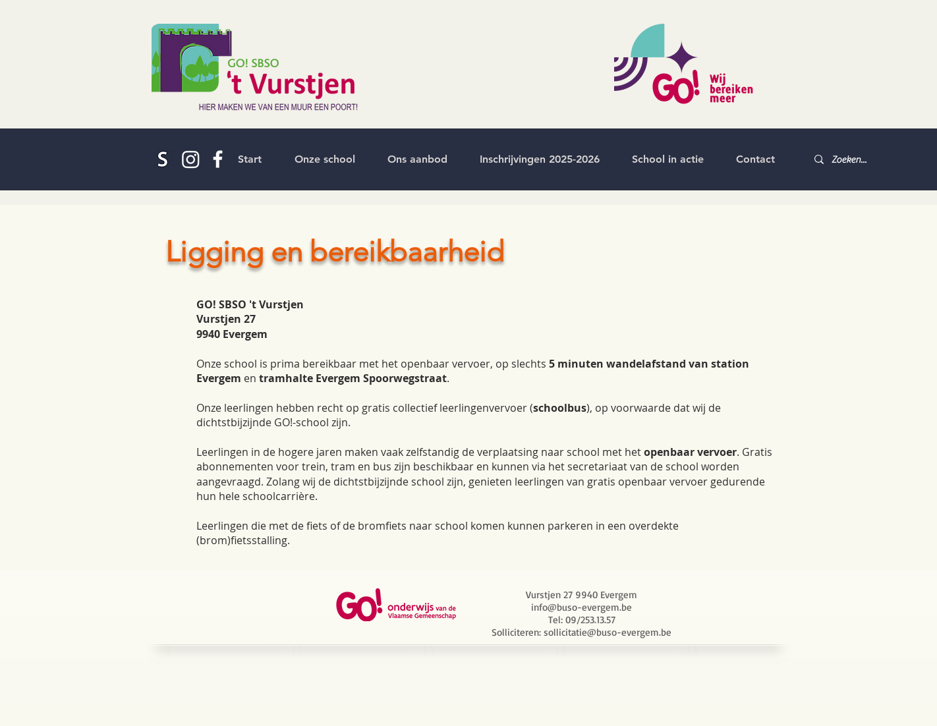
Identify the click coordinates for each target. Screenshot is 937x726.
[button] (324, 159)
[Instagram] (190, 159)
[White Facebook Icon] (217, 159)
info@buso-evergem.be (581, 607)
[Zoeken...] (851, 159)
